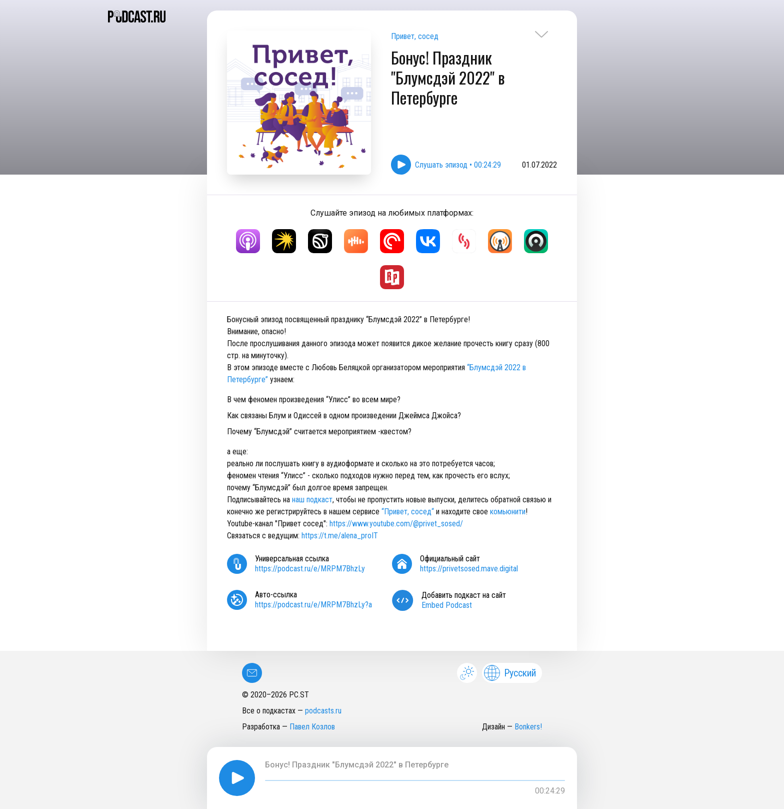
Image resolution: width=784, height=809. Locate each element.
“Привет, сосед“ (408, 511)
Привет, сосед (414, 36)
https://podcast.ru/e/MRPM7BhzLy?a (313, 604)
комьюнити (508, 511)
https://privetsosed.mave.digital (469, 568)
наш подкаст (312, 499)
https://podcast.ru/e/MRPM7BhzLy (310, 568)
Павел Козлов (312, 726)
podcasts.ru (323, 710)
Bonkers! (528, 726)
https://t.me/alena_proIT (341, 535)
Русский (510, 673)
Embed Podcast (447, 605)
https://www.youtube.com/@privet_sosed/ (396, 523)
